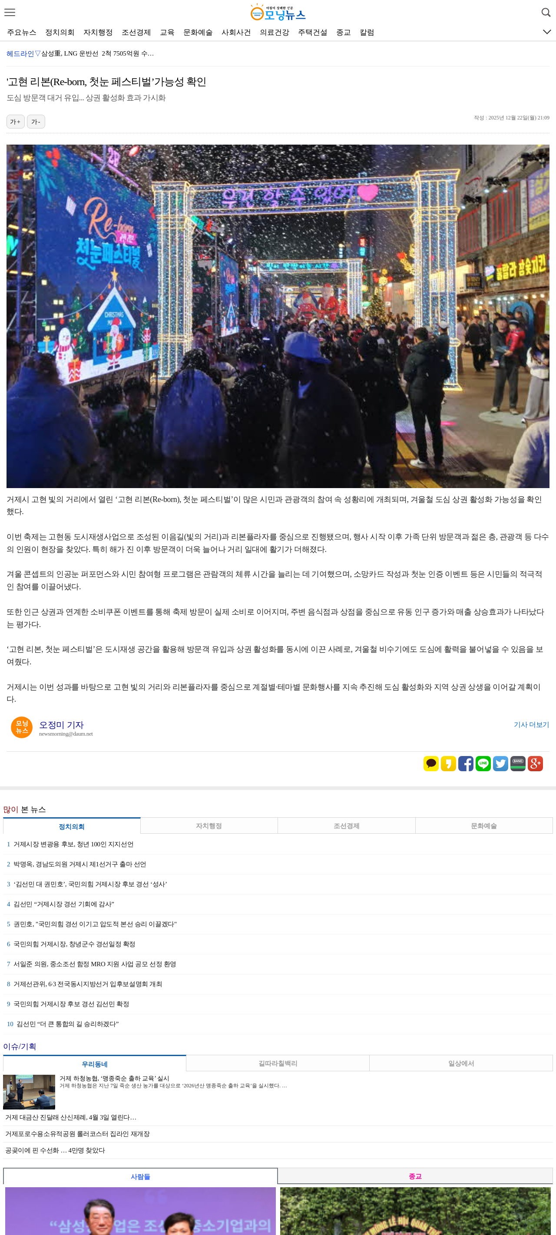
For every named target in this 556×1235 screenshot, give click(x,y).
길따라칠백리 (278, 1063)
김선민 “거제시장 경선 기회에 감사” (60, 904)
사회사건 (236, 32)
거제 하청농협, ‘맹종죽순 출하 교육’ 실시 (114, 1078)
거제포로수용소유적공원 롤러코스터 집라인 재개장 (77, 1133)
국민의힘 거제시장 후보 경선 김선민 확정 (68, 1004)
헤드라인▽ (24, 53)
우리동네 (95, 1064)
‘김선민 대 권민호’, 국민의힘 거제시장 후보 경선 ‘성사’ (87, 884)
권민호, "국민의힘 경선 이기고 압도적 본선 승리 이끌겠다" (92, 924)
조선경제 (136, 32)
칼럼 (367, 32)
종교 (343, 32)
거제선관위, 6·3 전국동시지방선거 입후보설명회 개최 (84, 984)
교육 (167, 32)
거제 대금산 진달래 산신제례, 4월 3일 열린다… (70, 1117)
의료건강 (274, 32)
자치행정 (98, 32)
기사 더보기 (531, 724)
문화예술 (198, 32)
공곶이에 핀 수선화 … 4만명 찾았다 (55, 1150)
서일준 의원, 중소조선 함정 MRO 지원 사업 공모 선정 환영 (91, 964)
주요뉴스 (21, 32)
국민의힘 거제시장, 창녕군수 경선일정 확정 (71, 944)
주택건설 (313, 32)
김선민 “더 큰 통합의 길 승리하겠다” (63, 1023)
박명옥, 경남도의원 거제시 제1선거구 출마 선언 (76, 864)
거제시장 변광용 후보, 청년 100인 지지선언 (70, 844)
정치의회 (60, 32)
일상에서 (461, 1063)
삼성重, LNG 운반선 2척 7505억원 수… (97, 53)
